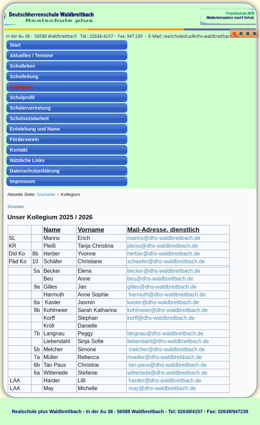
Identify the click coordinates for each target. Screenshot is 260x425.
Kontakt (18, 150)
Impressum (22, 181)
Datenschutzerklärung (35, 171)
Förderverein (24, 139)
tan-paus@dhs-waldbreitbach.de (168, 365)
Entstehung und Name (35, 129)
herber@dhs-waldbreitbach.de (163, 253)
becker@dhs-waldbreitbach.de (163, 271)
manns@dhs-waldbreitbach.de (163, 238)
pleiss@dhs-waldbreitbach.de (162, 246)
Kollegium (21, 87)
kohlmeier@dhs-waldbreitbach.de (167, 310)
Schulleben (22, 66)
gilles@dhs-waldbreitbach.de (162, 287)
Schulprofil (22, 97)
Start (15, 45)
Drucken (16, 206)
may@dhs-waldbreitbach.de (162, 388)
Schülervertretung (30, 108)
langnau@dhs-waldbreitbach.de (165, 333)
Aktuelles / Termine (31, 55)
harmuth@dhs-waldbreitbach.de (167, 294)
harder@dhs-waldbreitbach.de (165, 380)
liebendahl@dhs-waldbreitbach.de (168, 341)
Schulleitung (24, 76)
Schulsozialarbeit (29, 118)
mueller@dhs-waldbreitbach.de (164, 357)
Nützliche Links (27, 160)
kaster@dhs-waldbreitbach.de (163, 302)
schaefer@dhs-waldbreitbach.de (166, 261)
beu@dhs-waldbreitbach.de (160, 279)
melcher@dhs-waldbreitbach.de (166, 349)
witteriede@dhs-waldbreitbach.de (167, 373)
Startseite (46, 194)
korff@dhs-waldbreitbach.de (161, 318)
